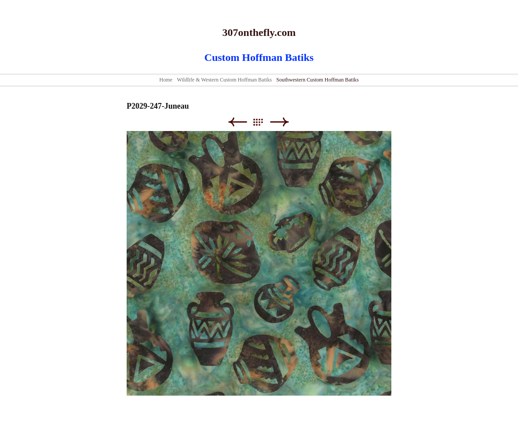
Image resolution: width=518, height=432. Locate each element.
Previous (237, 122)
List (262, 122)
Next (279, 122)
